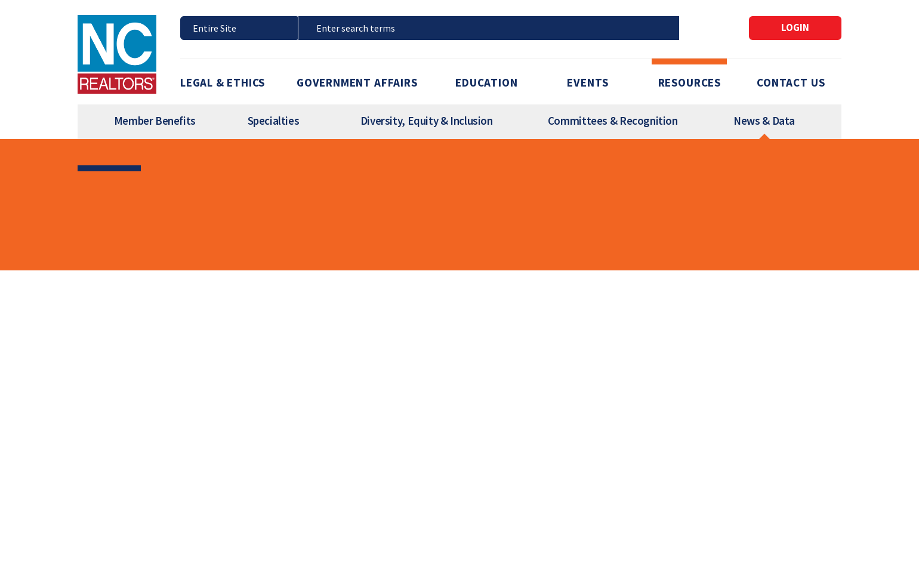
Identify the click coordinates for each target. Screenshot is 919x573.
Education (486, 82)
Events (588, 82)
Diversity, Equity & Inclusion (426, 120)
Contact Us (791, 82)
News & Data (764, 120)
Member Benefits (155, 120)
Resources (689, 82)
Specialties (274, 120)
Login (795, 27)
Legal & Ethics (222, 82)
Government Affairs (357, 82)
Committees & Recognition (613, 120)
